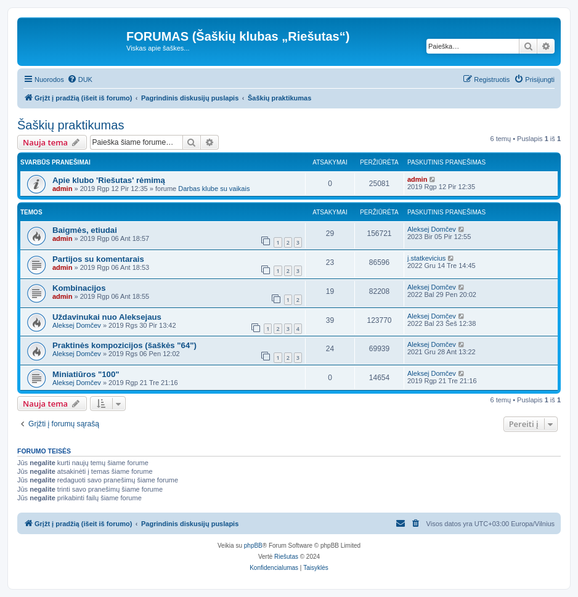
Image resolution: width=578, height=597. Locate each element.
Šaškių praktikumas (70, 125)
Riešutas (286, 556)
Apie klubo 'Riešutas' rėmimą (108, 180)
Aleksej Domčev (431, 229)
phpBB (253, 545)
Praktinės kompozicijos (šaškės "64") (124, 345)
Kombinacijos (78, 288)
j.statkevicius (426, 258)
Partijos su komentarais (98, 259)
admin (62, 188)
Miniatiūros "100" (86, 374)
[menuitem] (79, 79)
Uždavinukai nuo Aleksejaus (106, 317)
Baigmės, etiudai (84, 230)
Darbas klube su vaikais (214, 188)
